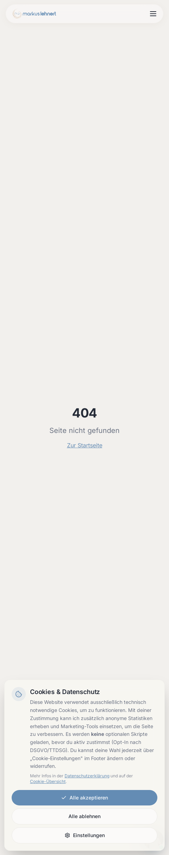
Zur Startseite (84, 445)
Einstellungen (85, 835)
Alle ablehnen (84, 816)
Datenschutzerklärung (87, 775)
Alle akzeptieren (84, 798)
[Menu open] (153, 14)
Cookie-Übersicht (48, 781)
